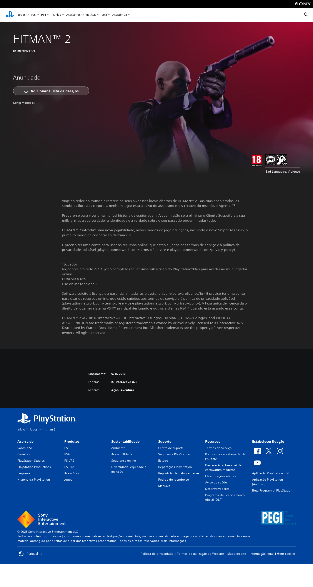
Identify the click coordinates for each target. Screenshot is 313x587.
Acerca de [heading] (25, 441)
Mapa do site (236, 554)
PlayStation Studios (31, 461)
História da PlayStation (33, 480)
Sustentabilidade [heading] (125, 441)
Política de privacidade (157, 554)
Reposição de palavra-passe (178, 473)
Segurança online (123, 461)
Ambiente (118, 448)
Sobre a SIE (25, 448)
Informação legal (262, 554)
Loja (104, 15)
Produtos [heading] (72, 441)
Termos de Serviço (218, 448)
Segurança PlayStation (174, 454)
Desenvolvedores (217, 489)
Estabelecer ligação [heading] (268, 441)
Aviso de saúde (216, 482)
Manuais (164, 486)
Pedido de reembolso (173, 480)
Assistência (119, 15)
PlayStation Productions (34, 467)
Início (21, 429)
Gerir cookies (286, 554)
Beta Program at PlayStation (272, 490)
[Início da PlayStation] (9, 15)
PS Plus (56, 15)
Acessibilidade (121, 454)
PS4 (43, 15)
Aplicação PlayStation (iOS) (271, 473)
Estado (163, 461)
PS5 (33, 15)
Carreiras (23, 454)
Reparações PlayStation (175, 467)
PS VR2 (69, 461)
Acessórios (73, 15)
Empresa (23, 473)
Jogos (21, 15)
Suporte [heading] (164, 441)
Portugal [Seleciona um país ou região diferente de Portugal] (30, 554)
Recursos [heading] (212, 441)
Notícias (91, 15)
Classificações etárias (220, 476)
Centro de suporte (171, 448)
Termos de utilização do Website (200, 554)
